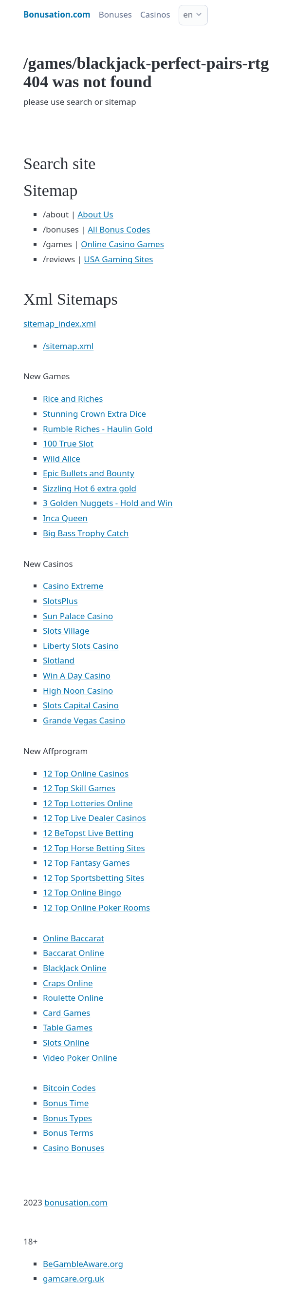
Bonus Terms (68, 1132)
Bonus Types (67, 1118)
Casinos (155, 14)
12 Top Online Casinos (86, 773)
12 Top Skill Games (79, 788)
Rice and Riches (73, 398)
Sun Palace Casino (78, 616)
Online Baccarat (73, 938)
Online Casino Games (122, 244)
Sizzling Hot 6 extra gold (89, 488)
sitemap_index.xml (59, 323)
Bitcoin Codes (69, 1087)
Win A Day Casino (77, 675)
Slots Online (66, 1042)
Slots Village (66, 630)
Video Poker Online (80, 1057)
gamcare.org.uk (73, 1278)
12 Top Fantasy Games (86, 862)
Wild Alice (61, 458)
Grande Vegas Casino (84, 720)
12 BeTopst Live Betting (88, 832)
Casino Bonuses (73, 1147)
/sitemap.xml (68, 345)
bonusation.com (76, 1202)
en (188, 14)
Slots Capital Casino (81, 705)
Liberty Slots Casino (81, 645)
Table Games (67, 1027)
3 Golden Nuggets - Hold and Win (107, 502)
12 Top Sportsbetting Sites (93, 877)
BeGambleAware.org (83, 1263)
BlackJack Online (75, 967)
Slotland (58, 660)
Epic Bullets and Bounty (88, 473)
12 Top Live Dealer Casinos (94, 817)
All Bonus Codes (119, 229)
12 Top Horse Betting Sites (94, 848)
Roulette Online (73, 997)
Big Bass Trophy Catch (86, 533)
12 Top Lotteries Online (88, 803)
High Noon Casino (78, 690)
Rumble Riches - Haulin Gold (97, 428)
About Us (95, 214)
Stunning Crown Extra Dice (94, 413)
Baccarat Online (73, 952)
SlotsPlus (60, 600)
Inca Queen (65, 518)
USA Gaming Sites (118, 259)
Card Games (66, 1012)
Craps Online (68, 983)
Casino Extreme (73, 585)
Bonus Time (66, 1103)
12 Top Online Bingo (82, 892)
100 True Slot (68, 443)
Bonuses (115, 14)
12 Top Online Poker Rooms (96, 907)
